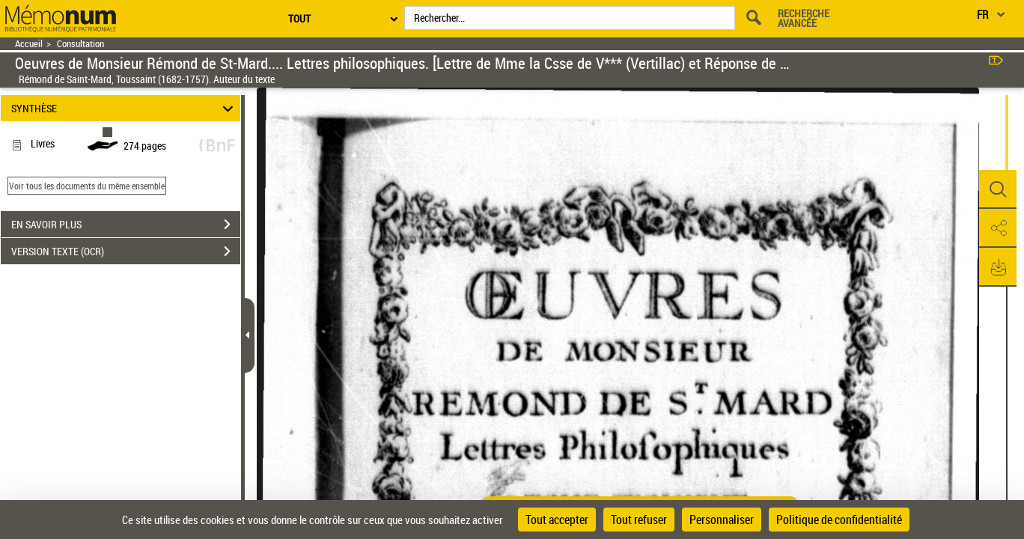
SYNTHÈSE (124, 108)
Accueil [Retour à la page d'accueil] (29, 43)
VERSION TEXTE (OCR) (125, 251)
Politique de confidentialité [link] (839, 519)
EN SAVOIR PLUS (125, 224)
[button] (998, 189)
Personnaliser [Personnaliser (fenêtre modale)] (721, 519)
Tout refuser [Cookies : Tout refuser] (639, 519)
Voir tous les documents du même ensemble (87, 186)
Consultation (80, 43)
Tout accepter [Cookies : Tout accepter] (556, 519)
